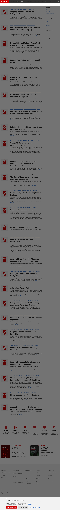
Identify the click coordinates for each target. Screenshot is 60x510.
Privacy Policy (29, 504)
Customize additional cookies (34, 507)
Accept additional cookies (11, 507)
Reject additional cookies (23, 507)
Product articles (3, 5)
